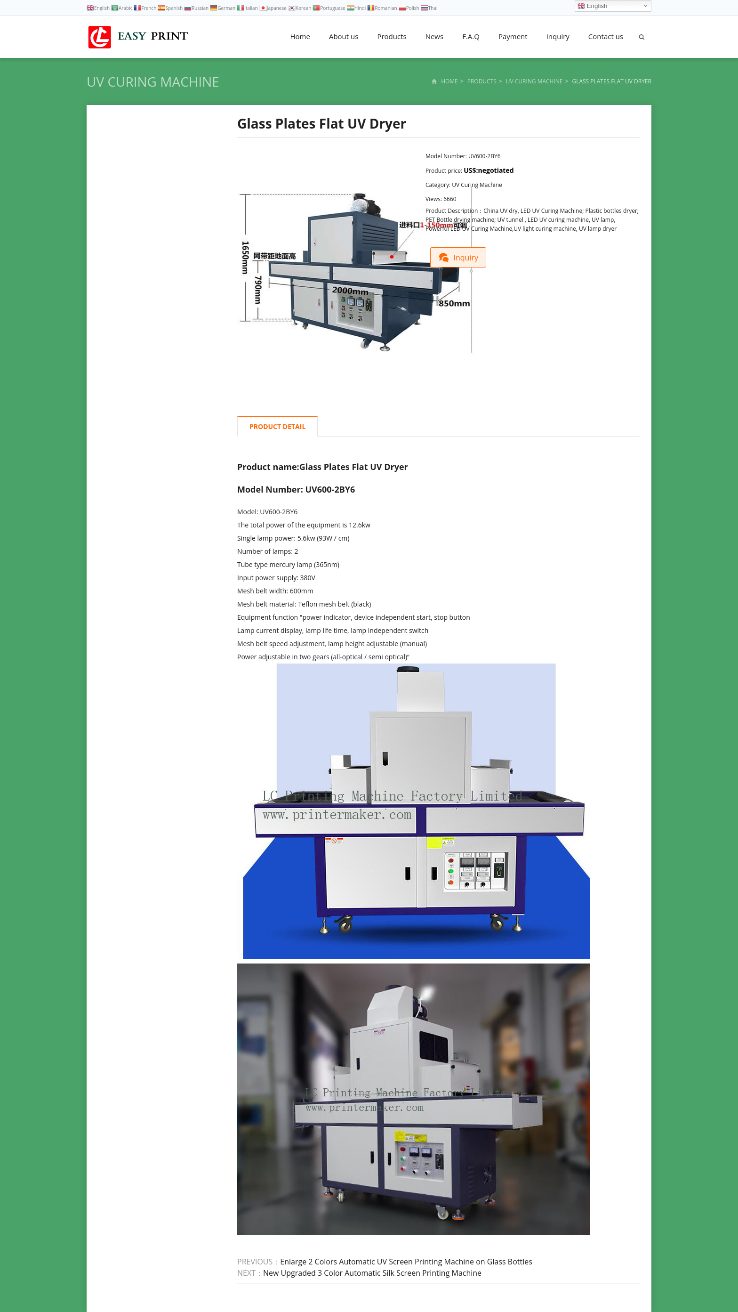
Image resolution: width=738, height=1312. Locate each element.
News (434, 36)
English (592, 6)
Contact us (605, 36)
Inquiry (558, 36)
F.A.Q (471, 36)
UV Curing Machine (153, 81)
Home (300, 36)
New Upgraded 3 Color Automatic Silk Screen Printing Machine (372, 1273)
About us (343, 36)
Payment (513, 36)
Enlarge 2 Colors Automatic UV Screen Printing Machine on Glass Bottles (406, 1261)
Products (391, 36)
